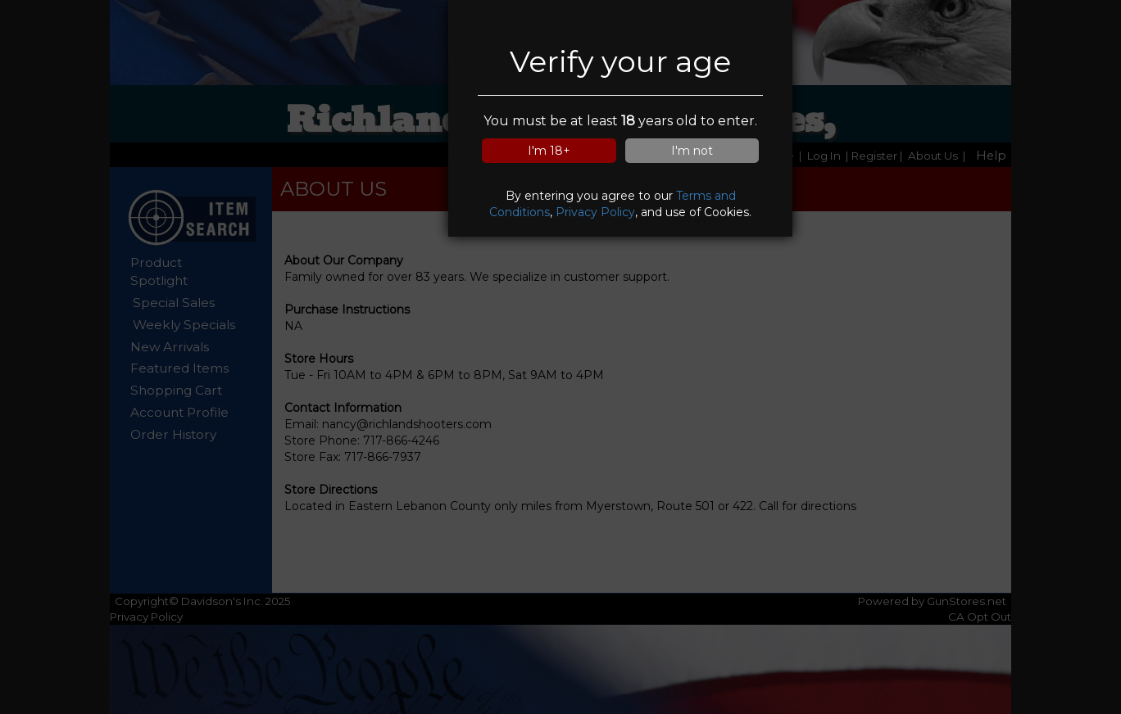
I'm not (692, 150)
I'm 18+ (549, 150)
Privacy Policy (595, 212)
